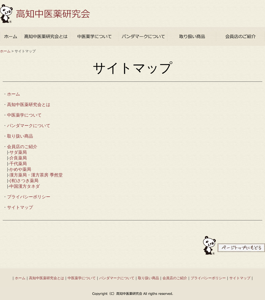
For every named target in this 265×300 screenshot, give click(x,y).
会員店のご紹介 (22, 146)
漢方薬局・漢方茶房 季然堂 (35, 175)
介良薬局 (18, 158)
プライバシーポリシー (28, 197)
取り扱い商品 (20, 136)
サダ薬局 (18, 152)
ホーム (5, 51)
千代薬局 (18, 163)
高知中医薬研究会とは (28, 104)
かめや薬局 (20, 169)
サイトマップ (20, 207)
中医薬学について (24, 115)
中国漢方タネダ (24, 186)
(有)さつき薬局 (23, 180)
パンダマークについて (28, 125)
